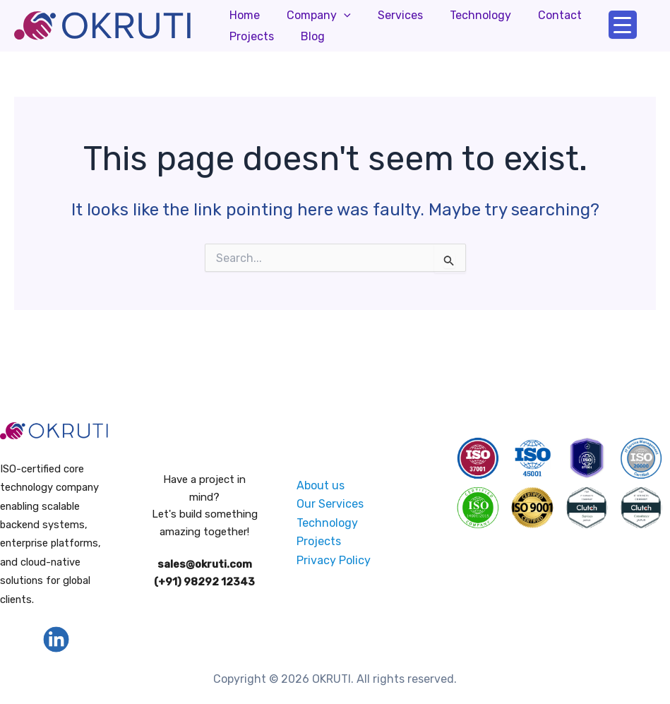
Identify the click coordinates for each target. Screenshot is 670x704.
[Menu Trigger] (623, 25)
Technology (465, 15)
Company (312, 15)
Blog (239, 36)
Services (389, 15)
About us (321, 485)
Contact (541, 15)
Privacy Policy (334, 559)
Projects (607, 15)
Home (242, 15)
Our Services (330, 504)
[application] (337, 15)
